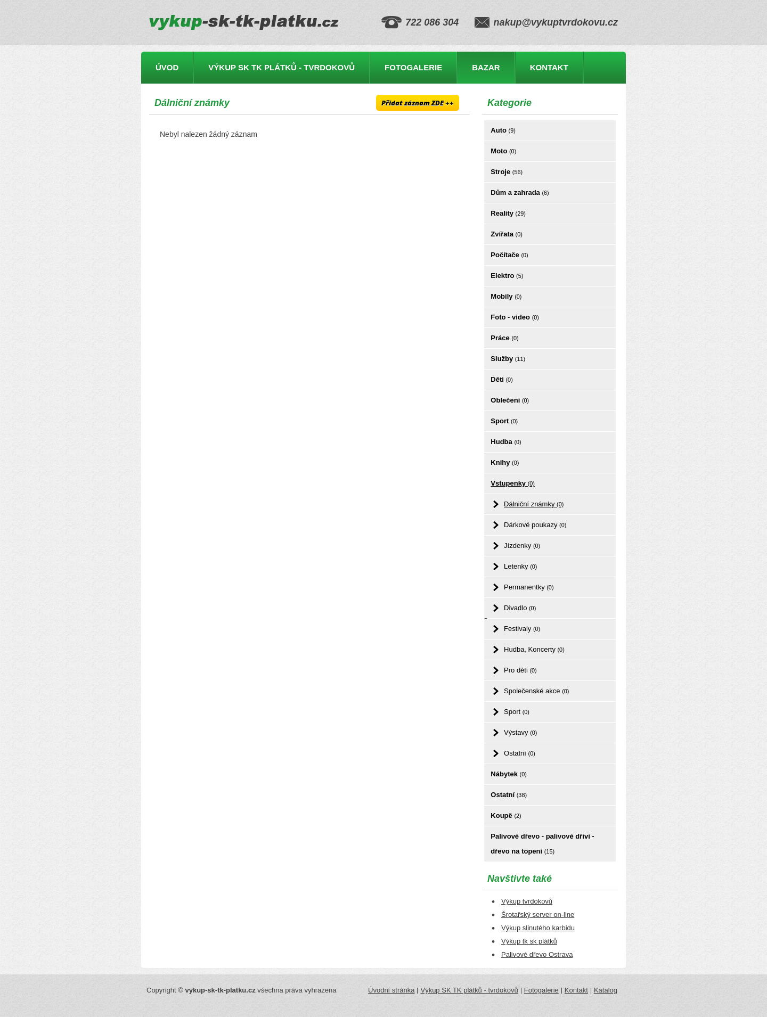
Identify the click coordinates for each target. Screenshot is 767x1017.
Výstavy (520, 732)
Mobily (506, 296)
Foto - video (515, 317)
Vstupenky (513, 483)
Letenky (520, 566)
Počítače (509, 255)
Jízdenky (522, 545)
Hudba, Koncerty (534, 649)
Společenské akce (536, 691)
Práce (504, 338)
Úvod (167, 67)
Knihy (505, 462)
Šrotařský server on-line (537, 914)
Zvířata (506, 234)
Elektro (507, 276)
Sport (504, 421)
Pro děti (520, 670)
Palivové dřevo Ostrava (537, 954)
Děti (501, 379)
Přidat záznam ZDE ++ (417, 103)
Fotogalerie (413, 67)
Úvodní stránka (391, 990)
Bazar (486, 67)
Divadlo (520, 608)
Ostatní (519, 753)
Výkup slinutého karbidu (538, 928)
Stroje (507, 172)
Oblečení (510, 400)
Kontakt (549, 67)
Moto (503, 151)
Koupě (506, 815)
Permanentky (528, 587)
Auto (503, 130)
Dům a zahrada (520, 192)
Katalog (605, 990)
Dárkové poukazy (535, 525)
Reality (508, 213)
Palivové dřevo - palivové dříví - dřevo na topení (542, 843)
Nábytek (508, 774)
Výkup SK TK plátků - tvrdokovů (281, 67)
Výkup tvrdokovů (526, 901)
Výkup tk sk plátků (529, 941)
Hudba (506, 442)
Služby (508, 359)
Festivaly (522, 629)
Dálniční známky (534, 504)
